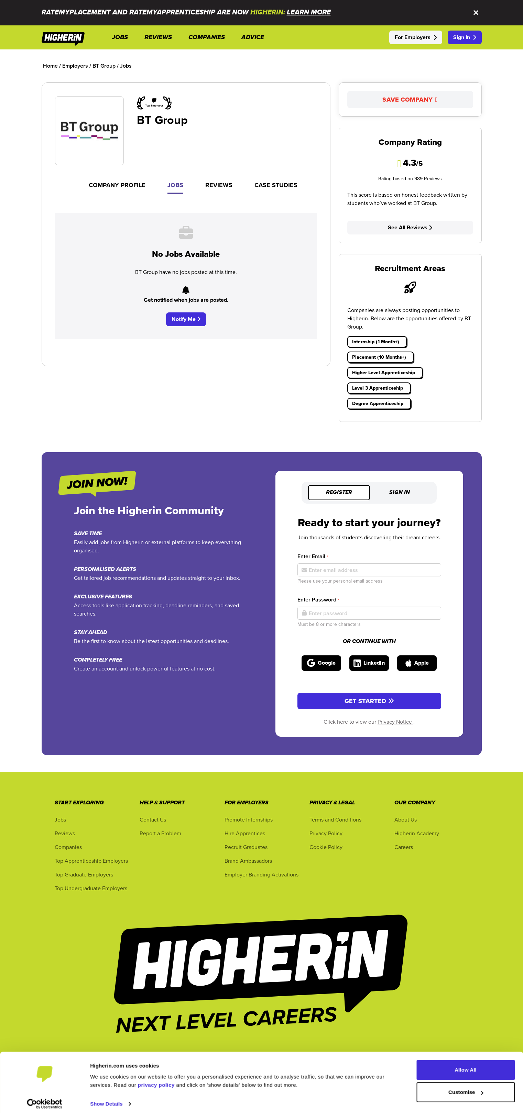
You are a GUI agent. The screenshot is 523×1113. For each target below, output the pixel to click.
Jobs (175, 185)
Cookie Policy (325, 847)
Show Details (106, 1099)
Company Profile (117, 185)
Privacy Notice (395, 721)
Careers (403, 847)
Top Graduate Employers (84, 874)
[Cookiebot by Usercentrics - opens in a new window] (44, 1099)
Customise (465, 1088)
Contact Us (153, 819)
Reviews (218, 185)
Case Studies (275, 185)
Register (339, 492)
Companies (68, 847)
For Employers (416, 37)
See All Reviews (410, 227)
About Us (405, 819)
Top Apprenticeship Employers (91, 860)
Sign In (464, 37)
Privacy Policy (325, 833)
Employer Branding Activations (261, 874)
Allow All (466, 1065)
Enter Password (318, 600)
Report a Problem (160, 833)
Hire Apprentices (245, 833)
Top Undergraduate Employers (91, 888)
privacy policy (156, 1080)
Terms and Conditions (335, 819)
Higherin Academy (416, 833)
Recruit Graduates (246, 847)
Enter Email (312, 556)
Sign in (399, 492)
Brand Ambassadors (248, 860)
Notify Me (186, 319)
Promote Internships (249, 819)
